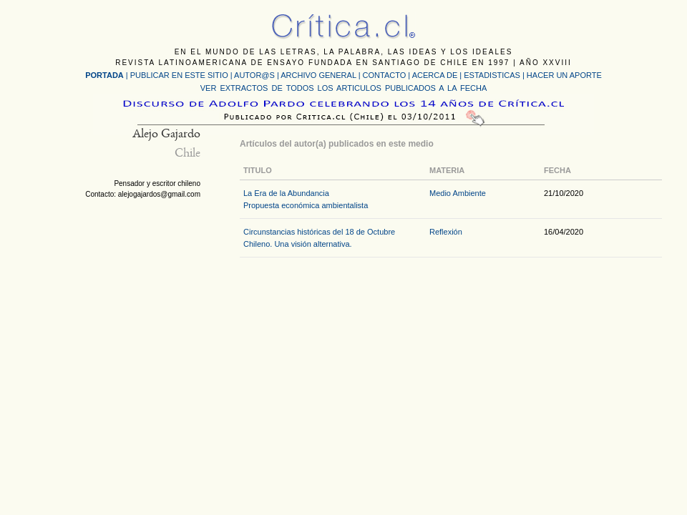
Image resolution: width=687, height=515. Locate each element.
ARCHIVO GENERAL (318, 75)
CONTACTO (384, 75)
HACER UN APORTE (564, 75)
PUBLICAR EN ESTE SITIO (179, 75)
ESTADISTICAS (492, 75)
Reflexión (445, 231)
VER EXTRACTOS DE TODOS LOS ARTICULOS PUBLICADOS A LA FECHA (343, 88)
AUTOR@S (255, 75)
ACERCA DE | (438, 75)
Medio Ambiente (457, 193)
